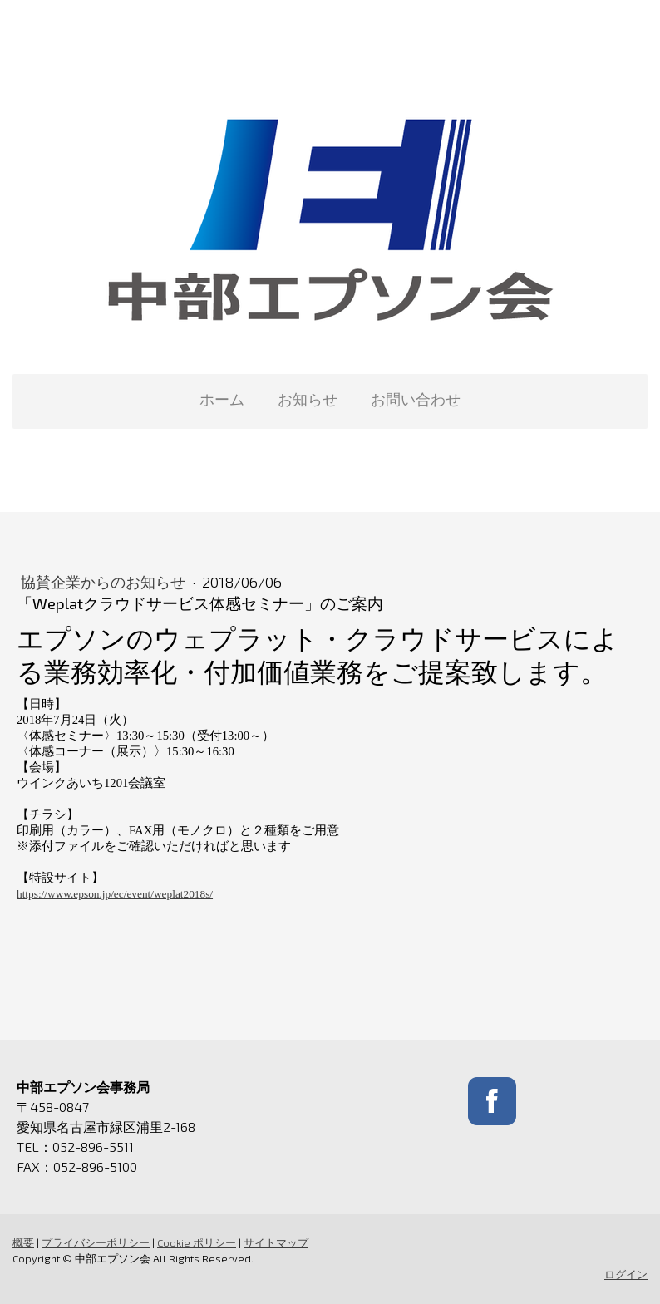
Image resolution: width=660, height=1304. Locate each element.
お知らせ (307, 399)
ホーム (221, 399)
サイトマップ (276, 1242)
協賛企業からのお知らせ (105, 582)
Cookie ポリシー (196, 1242)
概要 (23, 1242)
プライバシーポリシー (96, 1242)
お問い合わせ (416, 399)
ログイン (626, 1274)
